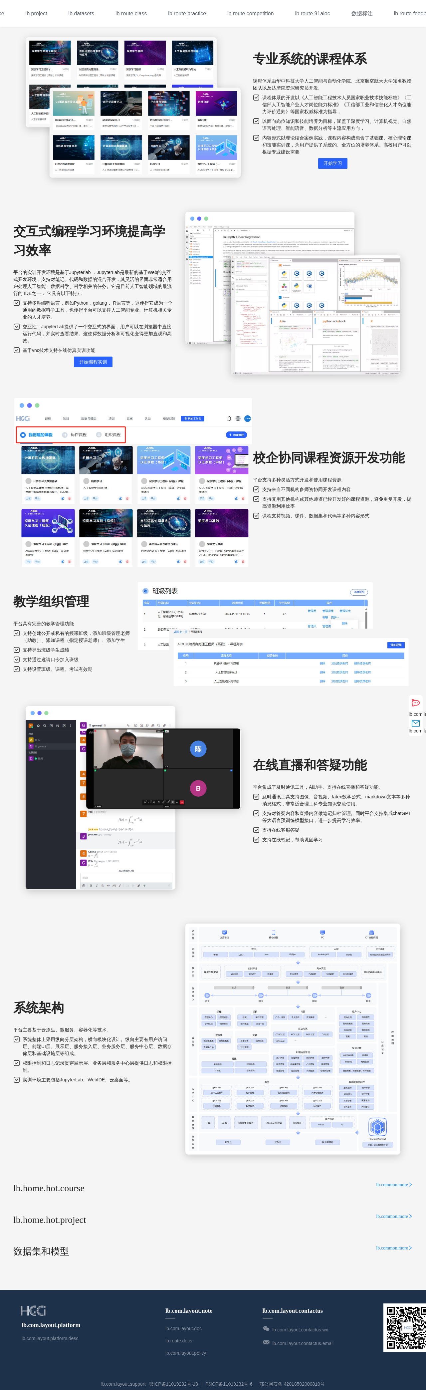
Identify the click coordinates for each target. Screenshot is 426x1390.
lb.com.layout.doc (183, 1328)
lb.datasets (81, 13)
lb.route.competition (250, 13)
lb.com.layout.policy (185, 1353)
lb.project (36, 13)
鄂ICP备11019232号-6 (229, 1384)
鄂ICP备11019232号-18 (173, 1384)
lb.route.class (131, 13)
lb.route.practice (187, 13)
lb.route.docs (178, 1340)
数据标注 (362, 13)
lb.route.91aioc (312, 13)
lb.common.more (394, 1184)
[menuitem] (36, 13)
